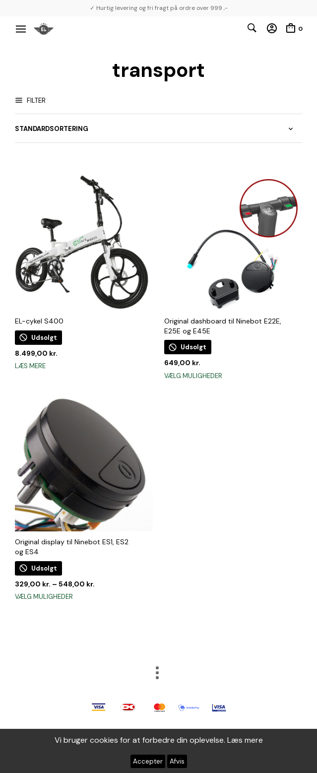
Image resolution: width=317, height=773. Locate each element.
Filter (35, 100)
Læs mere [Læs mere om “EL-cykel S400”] (30, 366)
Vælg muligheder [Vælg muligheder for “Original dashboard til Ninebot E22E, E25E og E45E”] (193, 376)
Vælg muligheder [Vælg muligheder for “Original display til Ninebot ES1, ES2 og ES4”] (44, 596)
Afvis (177, 761)
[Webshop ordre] (158, 129)
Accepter (148, 761)
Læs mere (245, 740)
